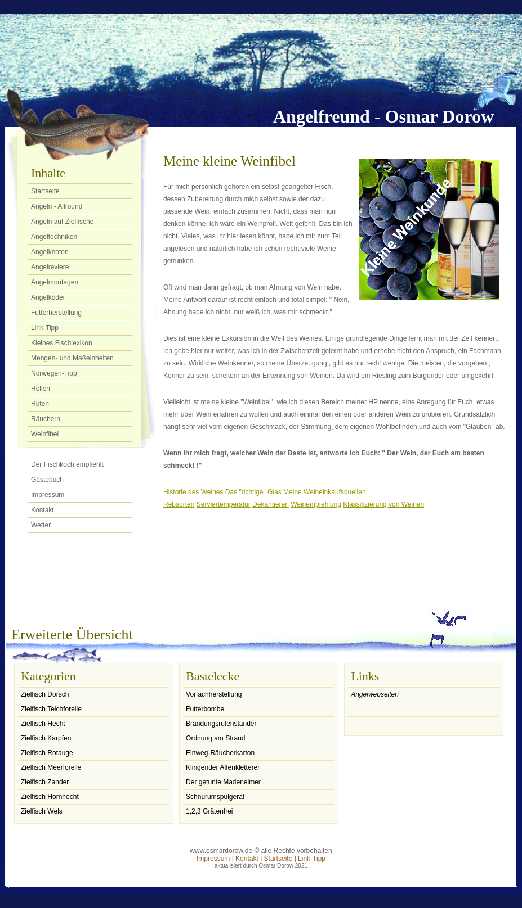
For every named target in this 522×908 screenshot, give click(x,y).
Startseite (45, 191)
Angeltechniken (54, 237)
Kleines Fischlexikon (61, 343)
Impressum (47, 495)
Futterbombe (205, 709)
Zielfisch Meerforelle (51, 767)
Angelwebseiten (375, 694)
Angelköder (48, 297)
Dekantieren (270, 504)
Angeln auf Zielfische (62, 221)
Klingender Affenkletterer (223, 767)
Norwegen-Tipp (54, 373)
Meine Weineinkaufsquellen (324, 492)
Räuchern (45, 419)
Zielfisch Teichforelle (51, 709)
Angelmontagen (54, 282)
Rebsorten (178, 504)
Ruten (40, 404)
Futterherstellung (56, 313)
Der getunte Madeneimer (223, 782)
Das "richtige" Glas (253, 492)
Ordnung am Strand (215, 738)
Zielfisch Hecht (43, 724)
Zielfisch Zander (45, 782)
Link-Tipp (45, 328)
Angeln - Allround (56, 206)
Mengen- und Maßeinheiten (72, 358)
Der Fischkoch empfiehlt (67, 464)
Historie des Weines (193, 492)
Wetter (41, 525)
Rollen (40, 388)
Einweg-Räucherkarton (220, 753)
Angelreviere (50, 267)
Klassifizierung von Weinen (383, 504)
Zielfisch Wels (42, 811)
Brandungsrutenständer (221, 724)
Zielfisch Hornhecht (50, 797)
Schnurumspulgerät (215, 797)
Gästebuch (47, 480)
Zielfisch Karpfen (46, 738)
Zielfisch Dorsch (45, 694)
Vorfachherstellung (214, 694)
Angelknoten (50, 252)
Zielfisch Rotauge (47, 753)
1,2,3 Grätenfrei (209, 811)
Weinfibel (45, 434)
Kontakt (42, 510)
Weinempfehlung (316, 504)
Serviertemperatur (224, 504)
